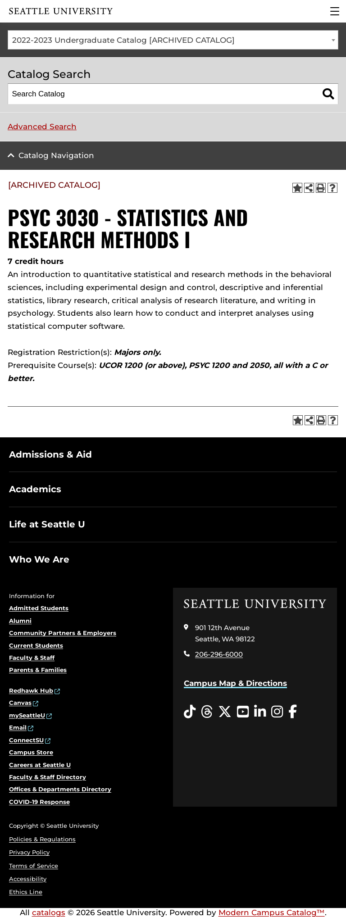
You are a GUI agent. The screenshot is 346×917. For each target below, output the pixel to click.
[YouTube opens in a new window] (243, 712)
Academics (35, 489)
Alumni (20, 620)
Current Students (36, 645)
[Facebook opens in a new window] (292, 712)
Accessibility (27, 878)
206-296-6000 (219, 654)
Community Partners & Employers (62, 632)
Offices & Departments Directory (60, 789)
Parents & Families (38, 669)
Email (18, 727)
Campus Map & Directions (235, 683)
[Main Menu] (334, 11)
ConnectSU (26, 740)
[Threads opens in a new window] (207, 712)
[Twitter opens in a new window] (225, 712)
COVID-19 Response (39, 801)
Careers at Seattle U (40, 764)
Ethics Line (25, 891)
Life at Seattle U (47, 524)
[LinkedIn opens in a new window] (260, 712)
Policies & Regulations (42, 839)
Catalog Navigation (56, 155)
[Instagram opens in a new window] (277, 712)
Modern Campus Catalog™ (272, 912)
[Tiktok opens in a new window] (190, 712)
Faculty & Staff (32, 657)
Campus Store (31, 752)
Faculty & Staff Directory (47, 777)
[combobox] (173, 40)
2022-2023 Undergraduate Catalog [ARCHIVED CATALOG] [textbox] (123, 40)
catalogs (48, 912)
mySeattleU (27, 715)
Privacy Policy (29, 852)
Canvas (20, 702)
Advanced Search (42, 126)
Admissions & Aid (50, 454)
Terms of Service (33, 865)
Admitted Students (38, 608)
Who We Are (39, 559)
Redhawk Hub (31, 690)
